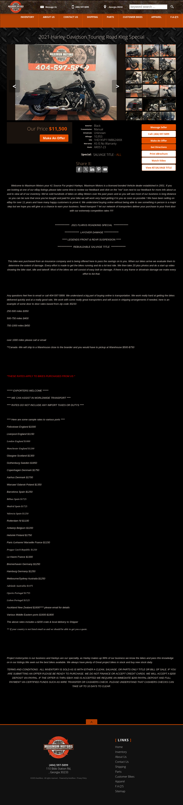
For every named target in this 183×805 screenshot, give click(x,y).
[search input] (148, 7)
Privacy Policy (82, 778)
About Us (121, 757)
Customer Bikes (132, 17)
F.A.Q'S (174, 17)
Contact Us (122, 762)
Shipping (92, 17)
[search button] (172, 7)
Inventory (121, 752)
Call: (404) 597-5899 (158, 133)
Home (119, 747)
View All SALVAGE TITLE (159, 167)
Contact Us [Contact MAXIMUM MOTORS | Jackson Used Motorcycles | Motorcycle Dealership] (70, 17)
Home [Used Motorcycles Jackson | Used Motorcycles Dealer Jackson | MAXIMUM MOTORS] (8, 17)
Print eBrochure (159, 153)
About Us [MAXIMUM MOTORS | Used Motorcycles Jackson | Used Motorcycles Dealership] (48, 17)
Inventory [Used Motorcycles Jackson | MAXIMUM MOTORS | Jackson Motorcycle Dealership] (27, 17)
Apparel (156, 17)
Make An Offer (54, 138)
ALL (118, 155)
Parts (110, 17)
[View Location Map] (113, 5)
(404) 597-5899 (58, 765)
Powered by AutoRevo (67, 778)
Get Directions (159, 147)
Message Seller (159, 127)
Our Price (37, 128)
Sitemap (120, 791)
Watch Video (159, 160)
